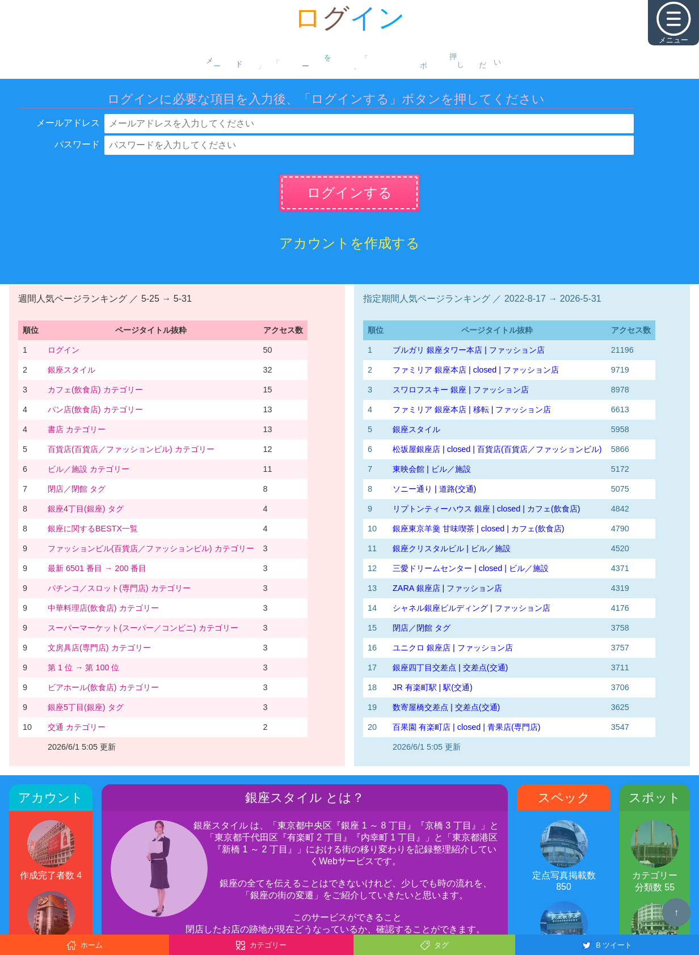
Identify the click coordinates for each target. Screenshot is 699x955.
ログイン (63, 349)
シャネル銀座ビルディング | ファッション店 (471, 607)
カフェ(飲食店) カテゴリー (95, 389)
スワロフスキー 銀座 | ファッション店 (461, 389)
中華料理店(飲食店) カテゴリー (103, 607)
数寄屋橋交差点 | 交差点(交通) (446, 707)
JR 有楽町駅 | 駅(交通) (433, 687)
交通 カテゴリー (77, 727)
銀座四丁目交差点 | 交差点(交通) (450, 667)
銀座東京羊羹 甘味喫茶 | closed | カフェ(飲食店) (479, 528)
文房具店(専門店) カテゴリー (99, 647)
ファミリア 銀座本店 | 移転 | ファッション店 (472, 409)
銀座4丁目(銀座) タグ (86, 508)
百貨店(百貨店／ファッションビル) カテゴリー (131, 449)
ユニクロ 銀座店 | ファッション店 (453, 647)
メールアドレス (68, 123)
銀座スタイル (71, 369)
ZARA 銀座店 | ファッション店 (447, 588)
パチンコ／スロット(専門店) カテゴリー (119, 588)
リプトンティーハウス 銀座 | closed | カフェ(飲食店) (486, 508)
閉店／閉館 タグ (77, 488)
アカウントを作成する (349, 243)
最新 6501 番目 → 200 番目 (97, 568)
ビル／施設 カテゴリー (88, 469)
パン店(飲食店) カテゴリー (95, 409)
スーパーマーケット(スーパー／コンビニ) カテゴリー (143, 627)
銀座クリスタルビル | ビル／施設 (452, 548)
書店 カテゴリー (77, 429)
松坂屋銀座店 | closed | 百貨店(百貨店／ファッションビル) (497, 449)
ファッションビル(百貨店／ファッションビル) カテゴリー (151, 548)
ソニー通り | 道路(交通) (434, 488)
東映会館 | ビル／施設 (432, 469)
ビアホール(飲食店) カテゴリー (103, 687)
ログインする (349, 192)
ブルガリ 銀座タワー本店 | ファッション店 (469, 349)
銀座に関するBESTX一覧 (93, 528)
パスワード (77, 144)
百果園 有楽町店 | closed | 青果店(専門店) (467, 727)
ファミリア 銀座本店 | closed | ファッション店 (476, 369)
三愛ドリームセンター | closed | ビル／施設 (471, 568)
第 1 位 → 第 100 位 (83, 667)
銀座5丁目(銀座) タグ (86, 707)
